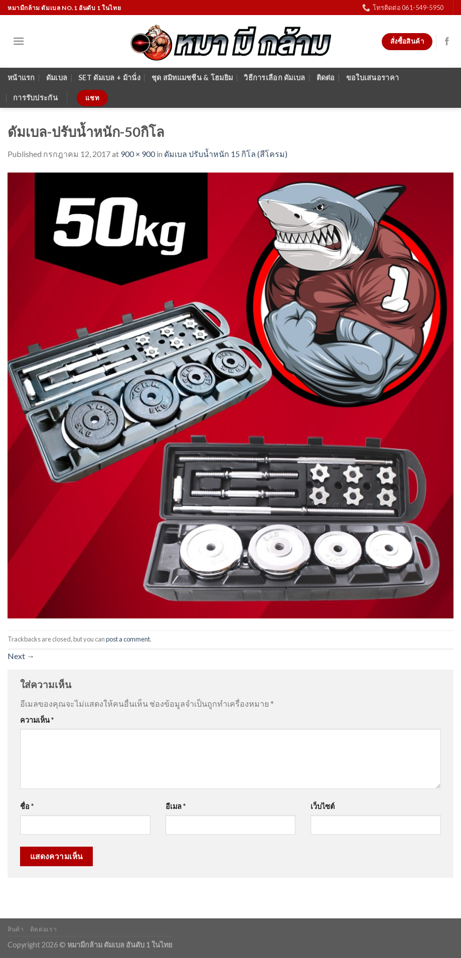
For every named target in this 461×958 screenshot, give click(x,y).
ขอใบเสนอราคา (372, 77)
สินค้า (16, 929)
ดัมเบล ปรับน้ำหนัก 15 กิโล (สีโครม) (225, 153)
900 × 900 (137, 153)
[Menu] (19, 41)
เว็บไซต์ (323, 806)
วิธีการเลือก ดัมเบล (274, 77)
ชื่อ (27, 806)
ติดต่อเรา (43, 929)
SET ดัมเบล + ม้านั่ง (109, 77)
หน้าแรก (21, 77)
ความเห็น (37, 720)
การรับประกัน (35, 97)
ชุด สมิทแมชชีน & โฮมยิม (192, 77)
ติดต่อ (326, 77)
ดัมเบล (56, 77)
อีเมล (176, 806)
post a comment (128, 639)
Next (21, 656)
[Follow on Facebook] (447, 41)
